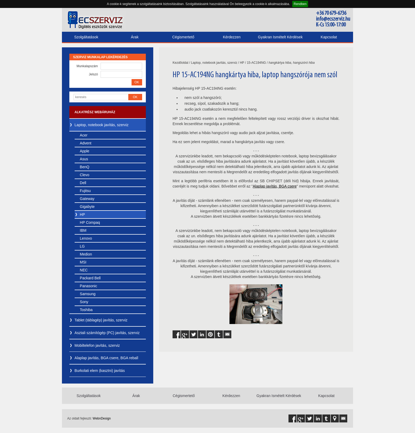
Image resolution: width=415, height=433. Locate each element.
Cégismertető (183, 37)
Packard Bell (90, 278)
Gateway (87, 199)
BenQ (84, 167)
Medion (86, 254)
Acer (84, 135)
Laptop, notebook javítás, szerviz (102, 125)
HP (82, 214)
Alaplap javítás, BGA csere (275, 186)
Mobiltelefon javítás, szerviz (97, 345)
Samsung (88, 294)
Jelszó (93, 74)
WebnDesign (102, 418)
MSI (83, 262)
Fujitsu (85, 191)
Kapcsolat (329, 37)
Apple (84, 151)
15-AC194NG (256, 63)
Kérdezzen (232, 37)
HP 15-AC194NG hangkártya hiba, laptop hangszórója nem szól (255, 75)
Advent (86, 143)
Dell (83, 183)
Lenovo (86, 238)
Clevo (84, 175)
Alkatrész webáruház (95, 112)
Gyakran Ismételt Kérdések (280, 37)
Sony (84, 302)
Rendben (300, 4)
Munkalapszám (87, 66)
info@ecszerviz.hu (333, 19)
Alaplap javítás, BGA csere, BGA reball (106, 358)
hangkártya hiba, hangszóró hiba (292, 63)
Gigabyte (87, 206)
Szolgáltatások (86, 37)
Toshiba (86, 310)
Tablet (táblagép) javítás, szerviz (101, 320)
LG (82, 246)
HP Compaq (90, 222)
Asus (84, 159)
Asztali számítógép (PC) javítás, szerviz (107, 333)
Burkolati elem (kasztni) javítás (100, 370)
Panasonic (88, 286)
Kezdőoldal (180, 63)
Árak (135, 37)
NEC (84, 270)
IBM (83, 230)
